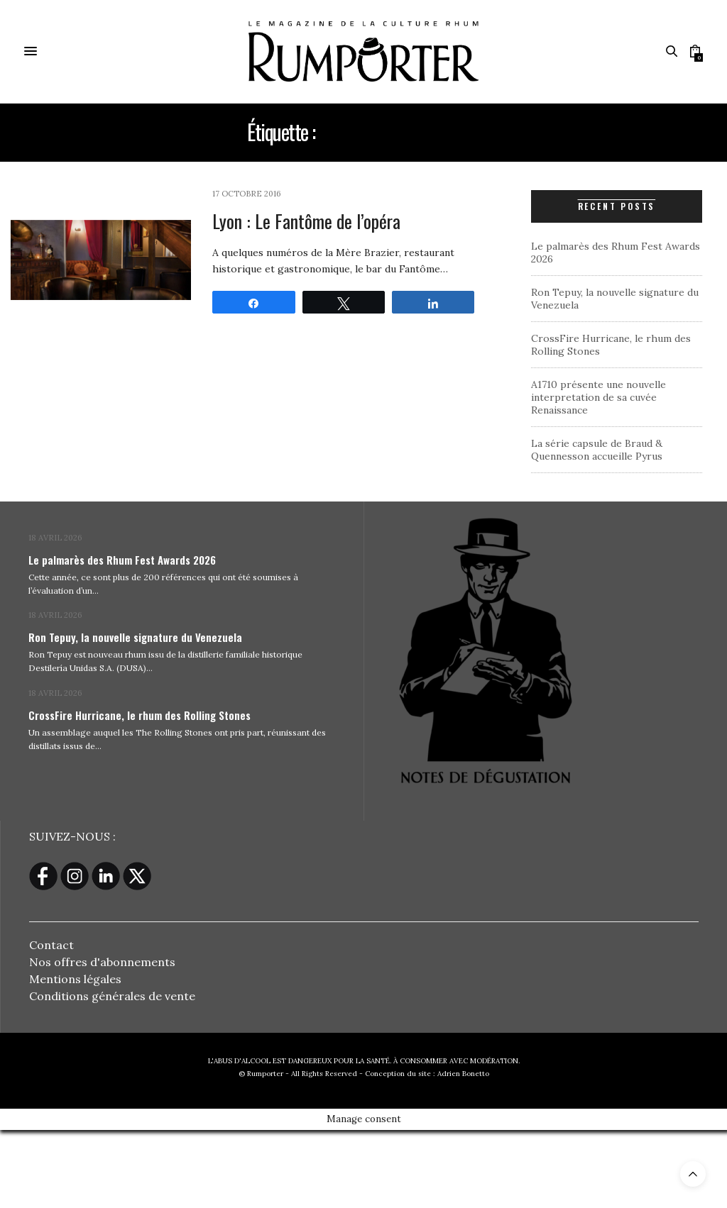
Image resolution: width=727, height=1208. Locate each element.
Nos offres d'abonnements (102, 962)
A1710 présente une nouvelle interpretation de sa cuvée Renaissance (598, 397)
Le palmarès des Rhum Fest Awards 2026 (122, 559)
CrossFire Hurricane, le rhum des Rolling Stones (139, 715)
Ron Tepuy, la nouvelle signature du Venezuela (135, 637)
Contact (51, 945)
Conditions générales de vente (112, 996)
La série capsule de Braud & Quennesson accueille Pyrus (596, 449)
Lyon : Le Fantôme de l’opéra (306, 221)
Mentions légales (75, 979)
